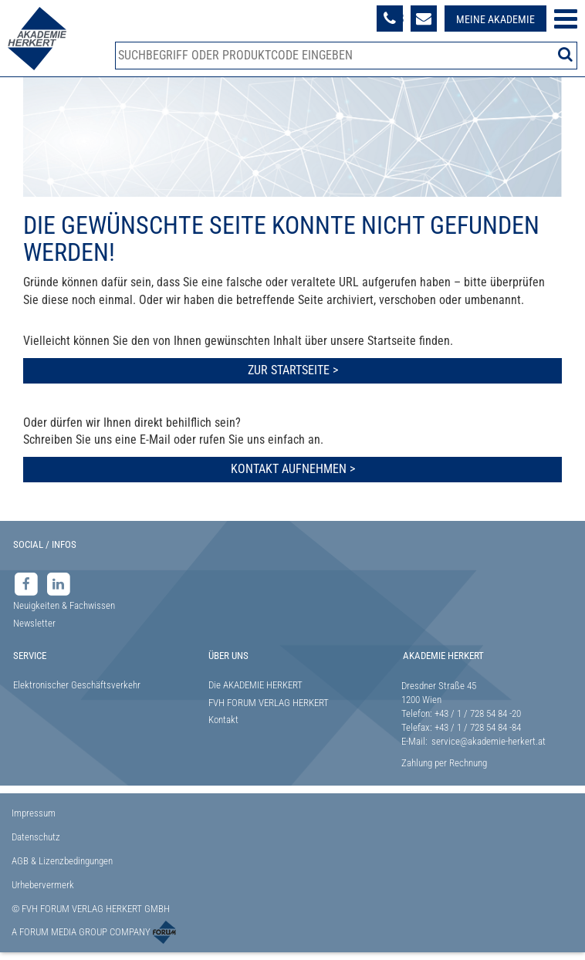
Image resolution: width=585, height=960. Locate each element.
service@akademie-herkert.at (488, 741)
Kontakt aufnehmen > (293, 468)
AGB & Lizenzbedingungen (62, 861)
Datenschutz (36, 837)
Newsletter (34, 623)
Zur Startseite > (293, 370)
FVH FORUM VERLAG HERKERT (268, 702)
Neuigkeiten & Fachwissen (64, 605)
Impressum (34, 813)
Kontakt (223, 719)
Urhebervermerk (43, 885)
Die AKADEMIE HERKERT (255, 685)
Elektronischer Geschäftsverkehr (76, 685)
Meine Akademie (495, 19)
